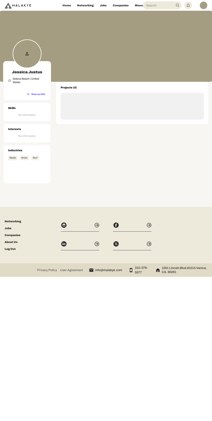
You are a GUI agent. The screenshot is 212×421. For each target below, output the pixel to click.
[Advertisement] (27, 272)
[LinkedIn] (80, 390)
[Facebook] (132, 371)
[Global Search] (177, 5)
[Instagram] (80, 371)
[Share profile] (36, 94)
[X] (132, 390)
